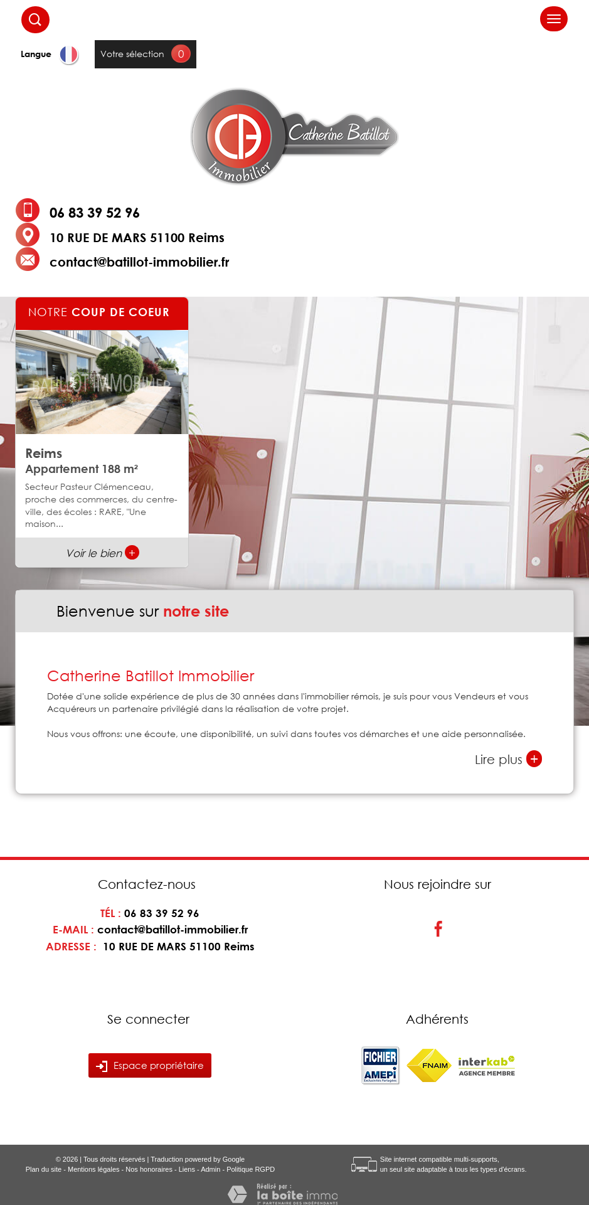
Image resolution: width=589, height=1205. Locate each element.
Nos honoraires (148, 1169)
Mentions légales (94, 1169)
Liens (187, 1169)
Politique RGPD (250, 1169)
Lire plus (508, 758)
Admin (210, 1169)
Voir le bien (102, 553)
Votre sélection (132, 53)
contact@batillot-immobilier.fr (139, 261)
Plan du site (43, 1169)
